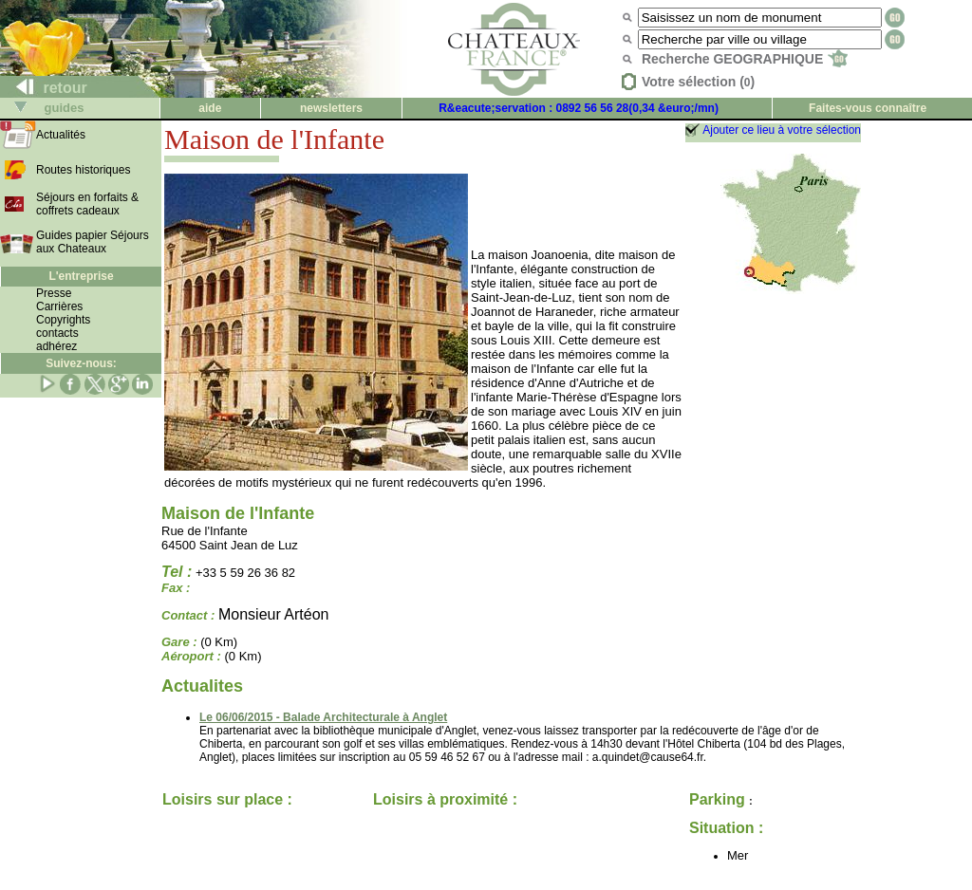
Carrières (59, 306)
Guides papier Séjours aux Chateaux (92, 242)
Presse (53, 293)
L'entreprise (80, 276)
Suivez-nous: (81, 363)
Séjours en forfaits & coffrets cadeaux (87, 204)
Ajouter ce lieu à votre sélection (781, 130)
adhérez (56, 346)
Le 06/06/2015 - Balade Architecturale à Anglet (323, 717)
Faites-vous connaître (867, 108)
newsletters (331, 108)
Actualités (60, 134)
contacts (57, 333)
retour (44, 88)
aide (209, 108)
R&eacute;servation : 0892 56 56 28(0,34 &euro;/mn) (579, 108)
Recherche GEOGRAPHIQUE (745, 58)
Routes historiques (83, 169)
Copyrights (63, 319)
